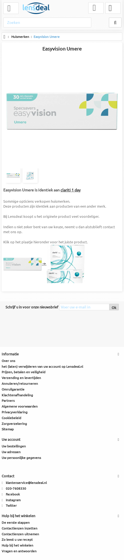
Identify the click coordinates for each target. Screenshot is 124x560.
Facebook (13, 494)
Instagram (13, 500)
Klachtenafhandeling (17, 395)
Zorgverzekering (14, 423)
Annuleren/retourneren (20, 383)
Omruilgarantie (13, 389)
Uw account (11, 439)
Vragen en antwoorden (19, 551)
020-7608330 (16, 488)
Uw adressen (11, 452)
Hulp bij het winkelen (17, 545)
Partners (8, 400)
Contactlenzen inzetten (19, 528)
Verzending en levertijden (21, 378)
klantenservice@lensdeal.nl (26, 482)
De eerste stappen (16, 522)
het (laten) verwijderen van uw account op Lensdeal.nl (42, 366)
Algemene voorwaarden (20, 406)
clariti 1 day (70, 190)
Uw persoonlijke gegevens (21, 457)
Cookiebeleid (11, 418)
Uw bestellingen (14, 446)
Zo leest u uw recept (17, 539)
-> (44, 263)
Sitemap (8, 429)
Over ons (8, 361)
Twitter (11, 505)
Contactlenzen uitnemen (20, 534)
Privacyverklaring (14, 412)
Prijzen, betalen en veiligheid (23, 372)
